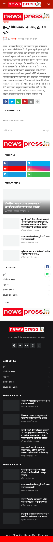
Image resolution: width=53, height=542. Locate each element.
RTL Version (42, 535)
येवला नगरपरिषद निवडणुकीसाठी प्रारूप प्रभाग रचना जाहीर (35, 237)
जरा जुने (46, 130)
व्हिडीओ (26, 284)
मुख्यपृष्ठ (5, 22)
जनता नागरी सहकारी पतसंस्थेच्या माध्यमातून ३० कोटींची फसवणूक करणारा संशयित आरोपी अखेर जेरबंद (34, 450)
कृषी (26, 274)
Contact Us (29, 535)
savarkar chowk (26, 294)
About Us (17, 535)
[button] (4, 4)
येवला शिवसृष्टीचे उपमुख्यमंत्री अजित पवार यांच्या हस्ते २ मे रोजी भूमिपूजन (34, 500)
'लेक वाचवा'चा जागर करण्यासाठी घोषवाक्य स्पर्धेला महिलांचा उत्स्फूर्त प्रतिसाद (33, 472)
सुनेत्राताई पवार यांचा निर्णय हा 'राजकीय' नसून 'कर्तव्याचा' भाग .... (35, 252)
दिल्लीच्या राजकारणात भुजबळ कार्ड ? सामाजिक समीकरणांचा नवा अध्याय (35, 416)
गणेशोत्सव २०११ (26, 279)
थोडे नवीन (8, 130)
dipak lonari (26, 289)
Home (7, 535)
